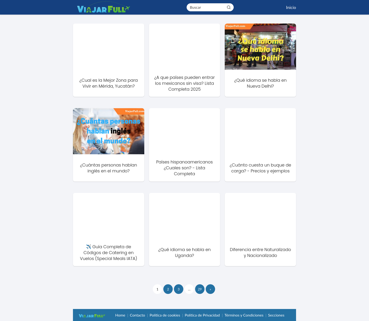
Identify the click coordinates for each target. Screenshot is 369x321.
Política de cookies (165, 315)
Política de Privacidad (202, 315)
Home (120, 315)
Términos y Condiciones (244, 315)
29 (200, 289)
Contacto (137, 315)
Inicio (291, 7)
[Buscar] (228, 7)
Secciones (276, 315)
